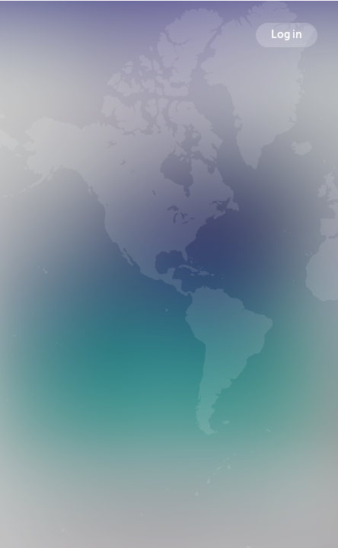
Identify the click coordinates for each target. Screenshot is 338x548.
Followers (172, 342)
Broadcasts (79, 342)
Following (263, 342)
